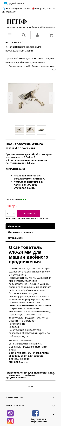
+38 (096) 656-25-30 (18, 8)
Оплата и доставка (20, 232)
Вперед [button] (51, 98)
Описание (14, 226)
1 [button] (29, 386)
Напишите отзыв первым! (33, 218)
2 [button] (32, 386)
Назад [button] (10, 98)
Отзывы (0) (15, 237)
